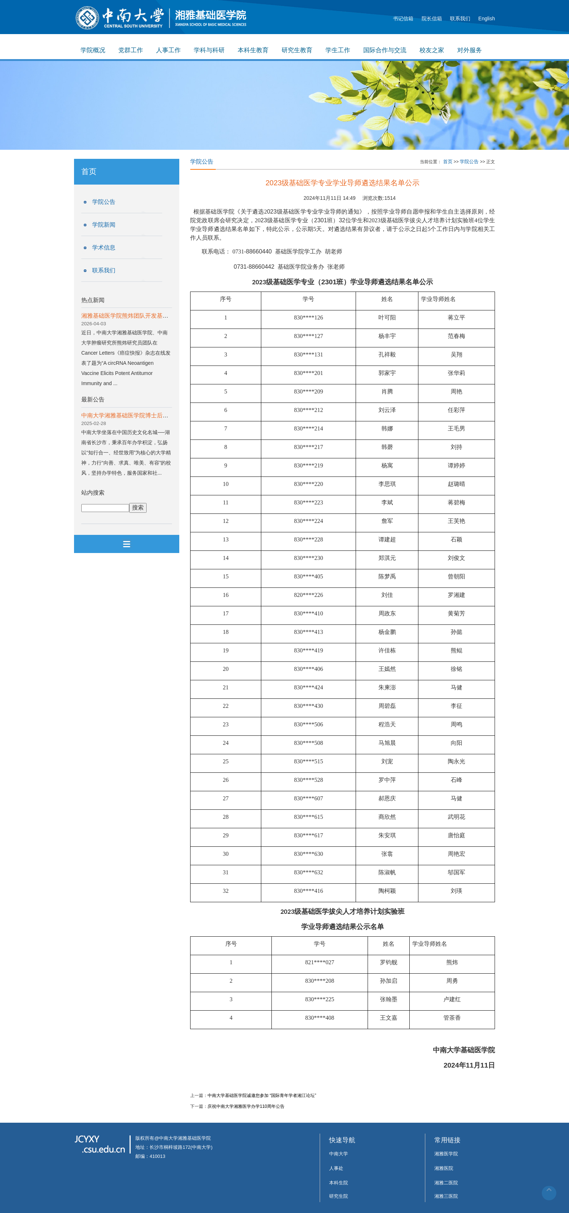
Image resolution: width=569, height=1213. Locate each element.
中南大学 (338, 1153)
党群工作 (130, 50)
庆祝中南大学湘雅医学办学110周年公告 (246, 1106)
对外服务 (469, 50)
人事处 (336, 1168)
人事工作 (168, 50)
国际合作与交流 (384, 50)
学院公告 (103, 202)
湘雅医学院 (446, 1153)
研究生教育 (297, 50)
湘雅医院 (443, 1168)
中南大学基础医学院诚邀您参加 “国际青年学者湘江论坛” (262, 1095)
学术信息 (103, 247)
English (486, 18)
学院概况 (93, 50)
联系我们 (460, 18)
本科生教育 (253, 50)
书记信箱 (403, 18)
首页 (448, 161)
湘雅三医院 (446, 1196)
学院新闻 (103, 225)
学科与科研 (209, 50)
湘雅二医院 (446, 1182)
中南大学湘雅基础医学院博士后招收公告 (133, 415)
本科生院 (338, 1182)
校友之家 (431, 50)
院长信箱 (432, 18)
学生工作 (338, 50)
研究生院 (338, 1196)
